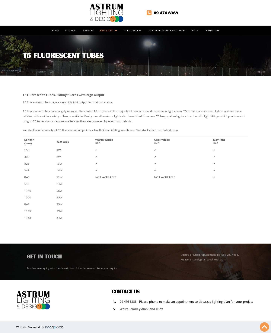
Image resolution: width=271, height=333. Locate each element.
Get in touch (48, 257)
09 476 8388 (128, 302)
